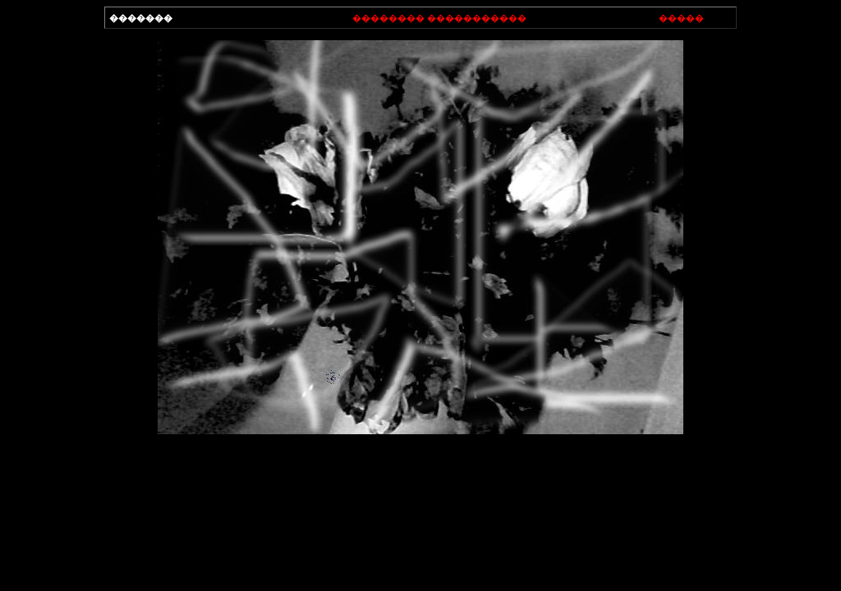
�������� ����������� (439, 18)
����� (681, 18)
